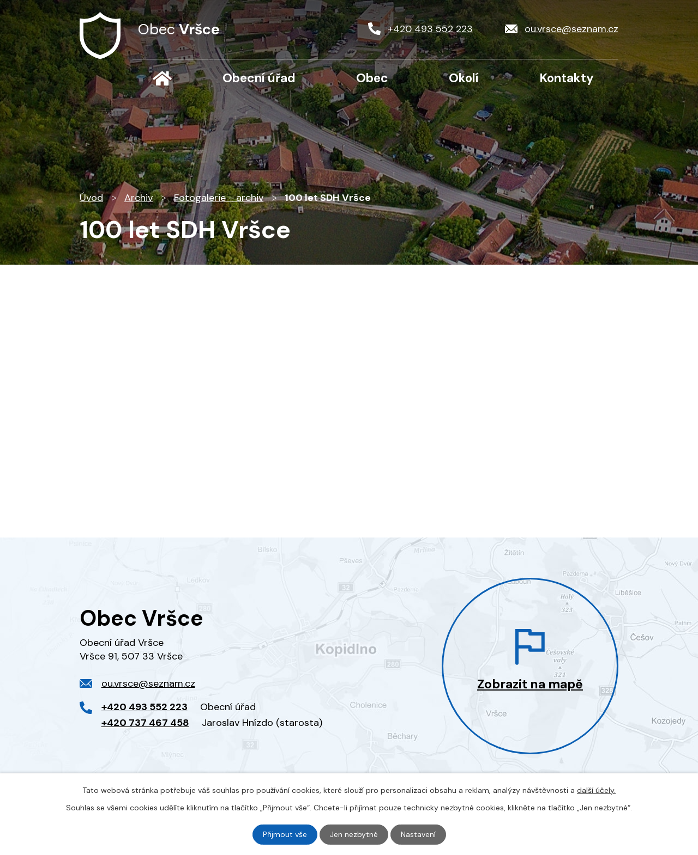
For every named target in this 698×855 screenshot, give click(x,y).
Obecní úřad (259, 78)
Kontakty (566, 78)
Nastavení (418, 834)
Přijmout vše (285, 834)
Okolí (464, 78)
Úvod (162, 78)
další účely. (596, 790)
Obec (372, 78)
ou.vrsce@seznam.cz (148, 683)
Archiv (138, 197)
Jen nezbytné (354, 834)
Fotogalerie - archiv (218, 197)
